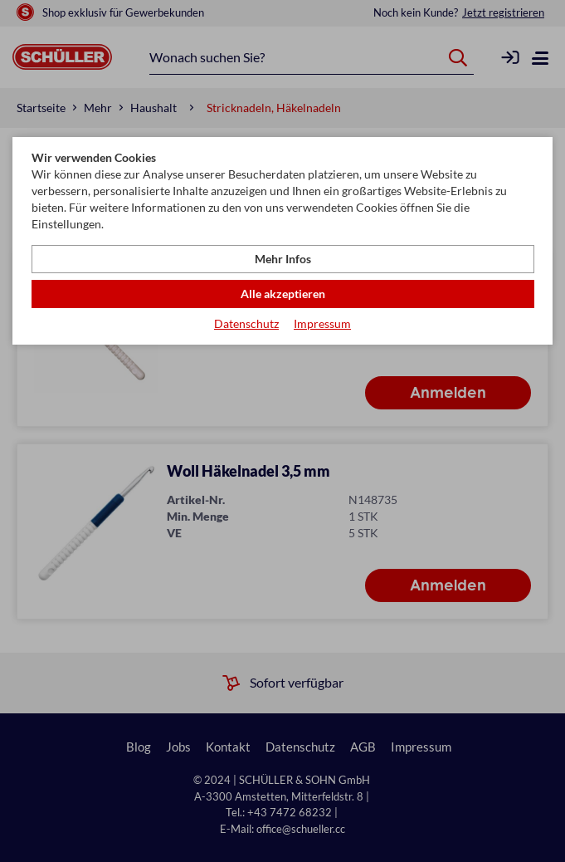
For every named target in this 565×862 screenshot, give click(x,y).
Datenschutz (246, 323)
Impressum (322, 323)
